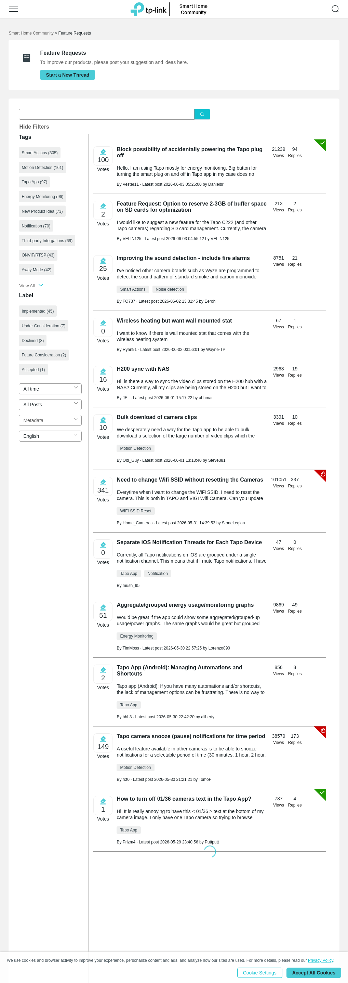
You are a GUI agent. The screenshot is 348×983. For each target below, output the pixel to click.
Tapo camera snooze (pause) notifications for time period (191, 736)
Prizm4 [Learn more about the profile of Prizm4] (129, 842)
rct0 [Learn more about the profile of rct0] (126, 779)
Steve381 (217, 460)
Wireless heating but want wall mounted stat (174, 321)
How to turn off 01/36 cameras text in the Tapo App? (184, 799)
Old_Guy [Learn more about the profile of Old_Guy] (131, 460)
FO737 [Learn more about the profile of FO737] (129, 301)
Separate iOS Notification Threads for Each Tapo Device (189, 542)
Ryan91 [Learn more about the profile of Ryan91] (130, 349)
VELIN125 (220, 238)
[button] (14, 9)
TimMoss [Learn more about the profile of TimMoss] (131, 648)
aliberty (207, 717)
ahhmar (206, 397)
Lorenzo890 (219, 648)
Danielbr (216, 184)
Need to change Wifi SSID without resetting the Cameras (190, 480)
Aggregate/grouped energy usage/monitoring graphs (185, 605)
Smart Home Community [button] (193, 9)
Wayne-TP (215, 349)
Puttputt (212, 842)
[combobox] (50, 388)
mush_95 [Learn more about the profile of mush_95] (131, 585)
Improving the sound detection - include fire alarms (183, 258)
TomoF (205, 779)
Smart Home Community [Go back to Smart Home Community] (31, 33)
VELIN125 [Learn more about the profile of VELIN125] (132, 238)
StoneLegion (233, 523)
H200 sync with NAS (143, 369)
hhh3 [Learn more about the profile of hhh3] (127, 717)
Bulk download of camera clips (157, 417)
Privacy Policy (320, 960)
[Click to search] (202, 114)
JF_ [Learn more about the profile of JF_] (126, 397)
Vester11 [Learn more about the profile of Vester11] (131, 184)
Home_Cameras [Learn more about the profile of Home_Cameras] (137, 523)
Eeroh (209, 301)
